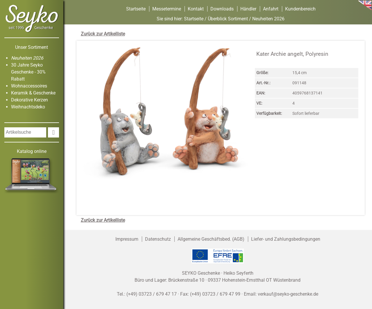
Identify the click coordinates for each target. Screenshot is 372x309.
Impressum (126, 239)
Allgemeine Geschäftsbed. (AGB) (211, 239)
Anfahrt (270, 9)
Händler (248, 9)
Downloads (222, 9)
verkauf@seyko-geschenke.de (288, 294)
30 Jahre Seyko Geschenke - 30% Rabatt (28, 72)
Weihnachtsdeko (28, 107)
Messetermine (166, 9)
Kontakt (196, 9)
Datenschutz (158, 239)
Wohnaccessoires (29, 86)
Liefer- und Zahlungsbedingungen (285, 239)
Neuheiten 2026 (27, 58)
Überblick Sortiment (228, 19)
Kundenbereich (300, 9)
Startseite (136, 9)
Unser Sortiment (31, 47)
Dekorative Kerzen (29, 100)
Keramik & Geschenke (33, 93)
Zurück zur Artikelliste (103, 34)
